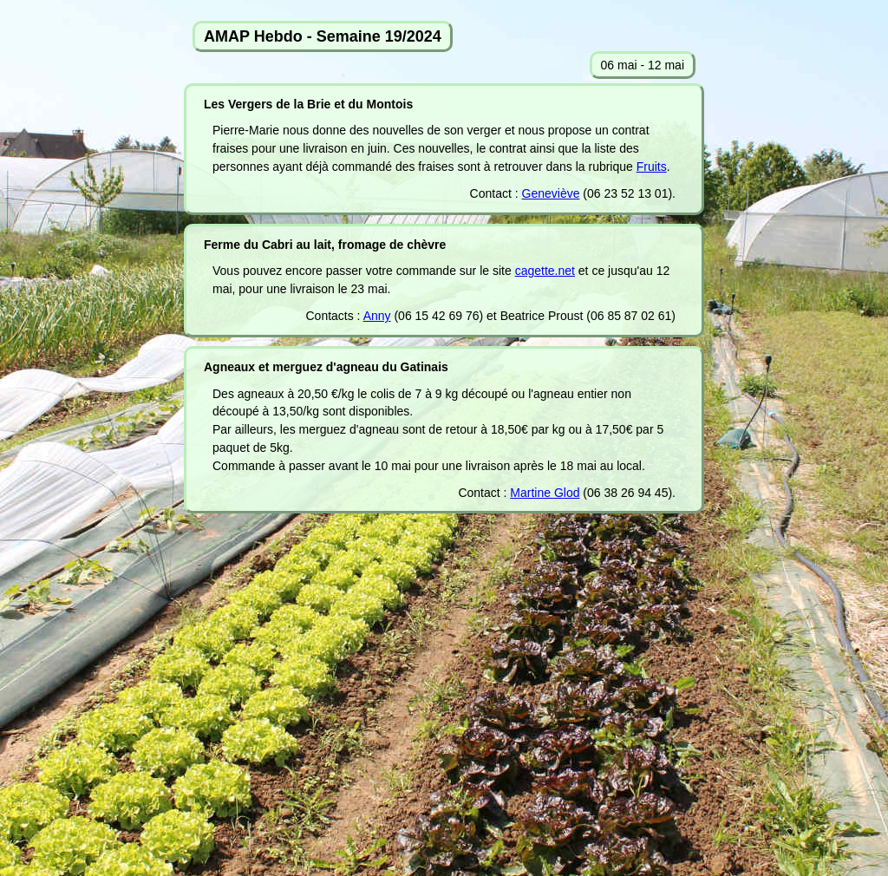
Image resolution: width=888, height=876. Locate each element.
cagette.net (545, 271)
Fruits (652, 166)
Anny (377, 316)
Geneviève (551, 193)
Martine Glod (544, 493)
